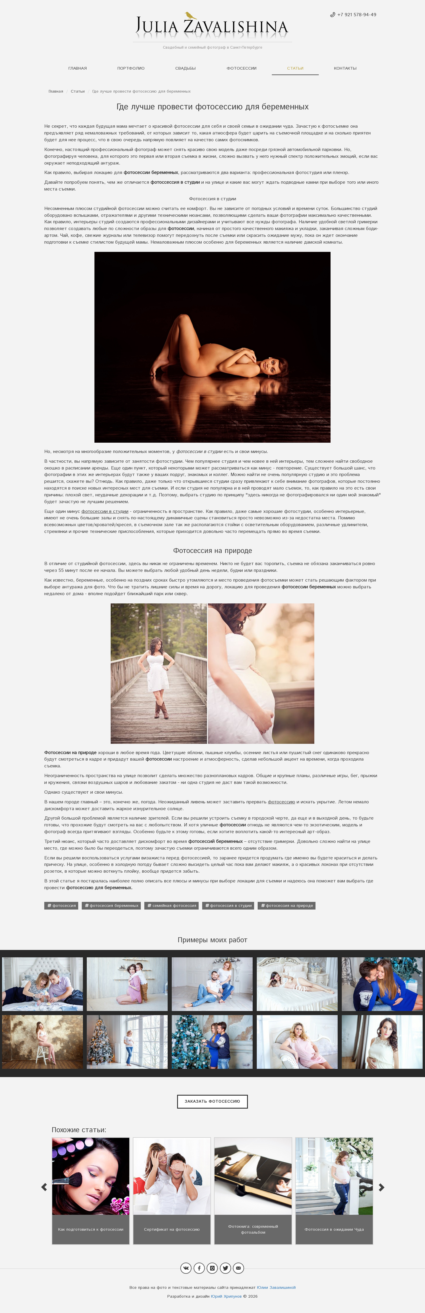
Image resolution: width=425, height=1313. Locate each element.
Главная (77, 68)
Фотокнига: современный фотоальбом (253, 1229)
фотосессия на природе (289, 906)
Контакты (345, 68)
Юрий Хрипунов (226, 1296)
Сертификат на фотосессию (172, 1229)
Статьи (295, 68)
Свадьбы (185, 68)
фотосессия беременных (114, 906)
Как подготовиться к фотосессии (90, 1229)
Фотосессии (241, 68)
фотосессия (64, 906)
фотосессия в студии (231, 906)
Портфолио (131, 68)
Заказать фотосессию (212, 1101)
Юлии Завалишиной (276, 1288)
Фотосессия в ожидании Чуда (334, 1229)
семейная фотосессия (174, 906)
